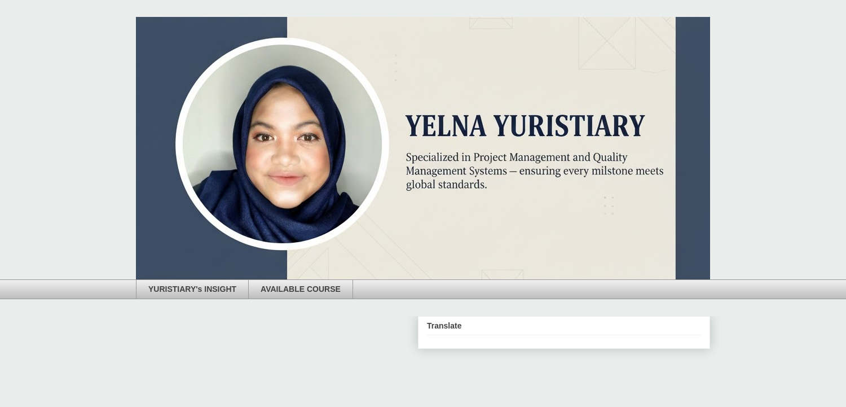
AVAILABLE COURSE (301, 289)
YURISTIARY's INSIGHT (192, 289)
